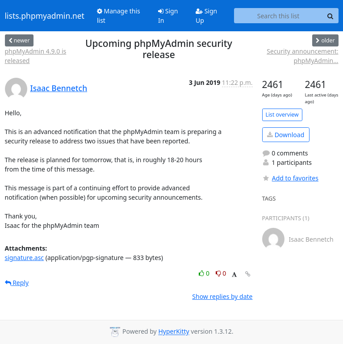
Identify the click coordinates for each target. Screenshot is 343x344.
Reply (17, 282)
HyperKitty (173, 331)
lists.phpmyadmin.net (44, 15)
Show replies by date (222, 296)
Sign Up (206, 16)
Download (285, 134)
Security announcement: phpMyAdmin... (302, 56)
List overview (282, 114)
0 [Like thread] (205, 273)
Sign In (168, 16)
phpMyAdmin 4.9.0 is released (36, 56)
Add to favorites (290, 178)
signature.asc (24, 257)
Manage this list (118, 16)
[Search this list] (278, 15)
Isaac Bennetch (59, 88)
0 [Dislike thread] (221, 273)
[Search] (330, 15)
